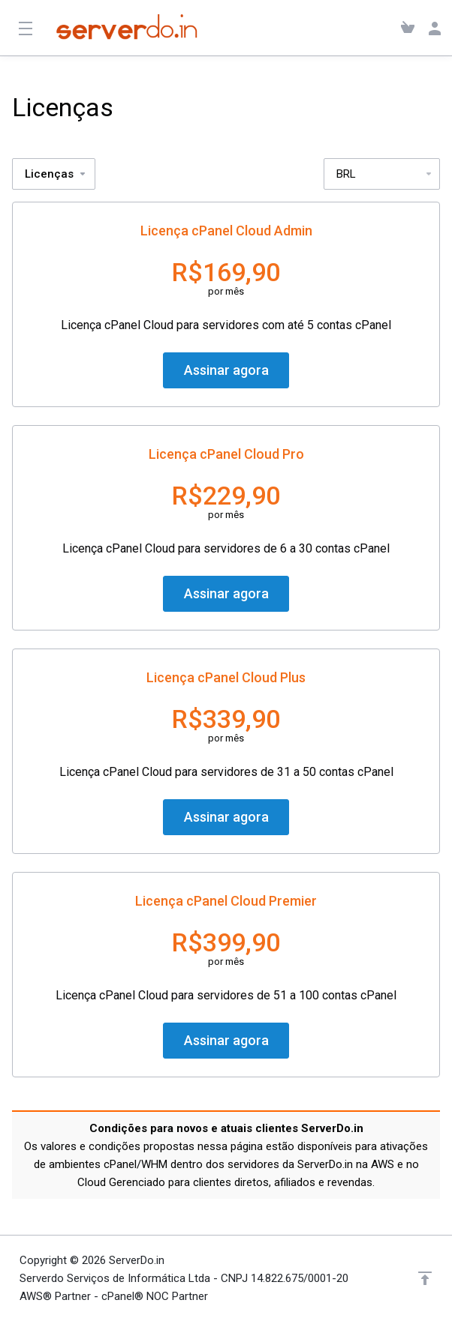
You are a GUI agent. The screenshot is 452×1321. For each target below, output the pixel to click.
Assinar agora (226, 370)
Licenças (56, 174)
